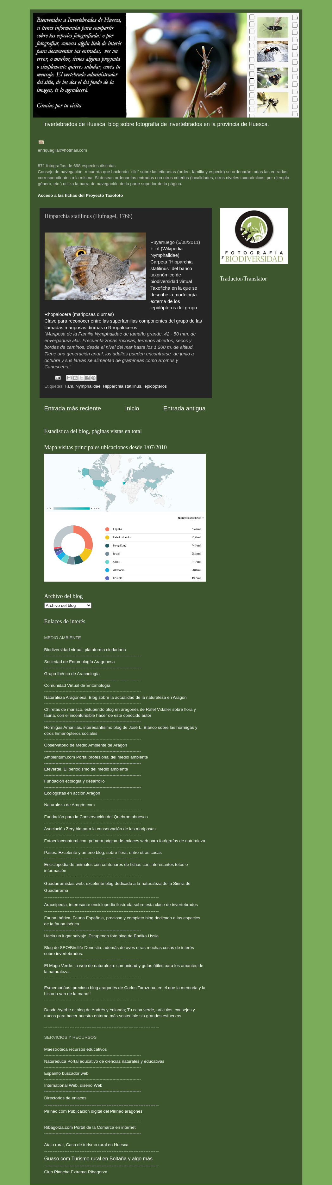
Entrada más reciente (72, 408)
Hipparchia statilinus (122, 386)
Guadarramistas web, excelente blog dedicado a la (92, 883)
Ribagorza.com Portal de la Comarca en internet (90, 1127)
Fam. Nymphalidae (82, 386)
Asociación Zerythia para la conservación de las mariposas (100, 828)
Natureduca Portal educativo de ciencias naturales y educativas (104, 1061)
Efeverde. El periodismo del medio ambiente (86, 769)
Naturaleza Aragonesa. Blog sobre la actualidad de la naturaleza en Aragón (115, 697)
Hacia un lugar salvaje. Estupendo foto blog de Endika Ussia (101, 936)
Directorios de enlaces (65, 1098)
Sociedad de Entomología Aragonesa (79, 661)
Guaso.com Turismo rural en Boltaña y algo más (98, 1158)
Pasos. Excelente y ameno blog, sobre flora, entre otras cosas (103, 852)
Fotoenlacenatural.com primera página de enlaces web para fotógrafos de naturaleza (124, 840)
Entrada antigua (184, 408)
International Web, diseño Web (73, 1085)
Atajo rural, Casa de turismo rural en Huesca (86, 1144)
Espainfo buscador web (66, 1073)
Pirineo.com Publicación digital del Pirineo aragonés (93, 1111)
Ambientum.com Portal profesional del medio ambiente (96, 757)
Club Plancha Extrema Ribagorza (76, 1172)
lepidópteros (155, 386)
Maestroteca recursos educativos (75, 1049)
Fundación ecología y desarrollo (74, 781)
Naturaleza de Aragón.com (69, 804)
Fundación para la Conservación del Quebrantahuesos (96, 816)
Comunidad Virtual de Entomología (77, 685)
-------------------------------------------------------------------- (92, 721)
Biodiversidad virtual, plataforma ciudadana (85, 649)
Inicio (132, 408)
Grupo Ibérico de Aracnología (72, 673)
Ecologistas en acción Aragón (72, 793)
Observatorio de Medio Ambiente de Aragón (85, 745)
